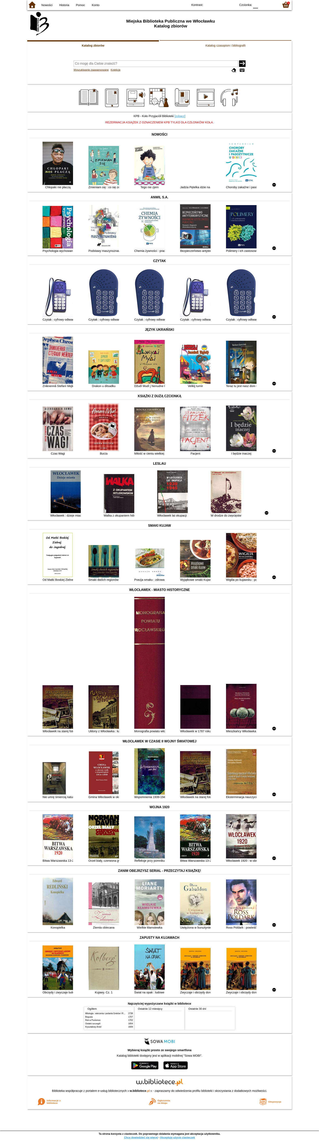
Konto (95, 5)
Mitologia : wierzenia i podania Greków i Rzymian (107, 1013)
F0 (255, 4)
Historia (64, 5)
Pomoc (80, 5)
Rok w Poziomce (93, 1020)
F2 (272, 4)
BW (215, 4)
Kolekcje (115, 69)
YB (224, 4)
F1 (262, 4)
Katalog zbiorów (93, 45)
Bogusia (89, 1017)
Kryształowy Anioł (93, 1027)
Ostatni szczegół (92, 1023)
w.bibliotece (140, 1090)
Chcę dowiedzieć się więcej (141, 1137)
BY (232, 4)
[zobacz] (180, 116)
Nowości (47, 5)
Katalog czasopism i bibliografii (225, 45)
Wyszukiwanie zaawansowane (91, 69)
